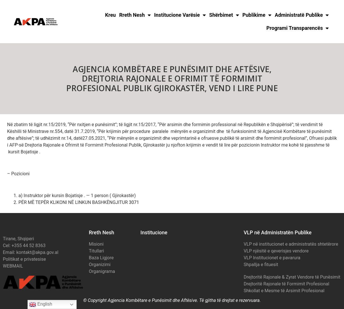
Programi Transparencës (298, 28)
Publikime (256, 15)
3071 (134, 202)
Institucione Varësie (180, 15)
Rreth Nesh (135, 15)
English (40, 304)
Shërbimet (224, 15)
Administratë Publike (302, 15)
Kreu (110, 15)
